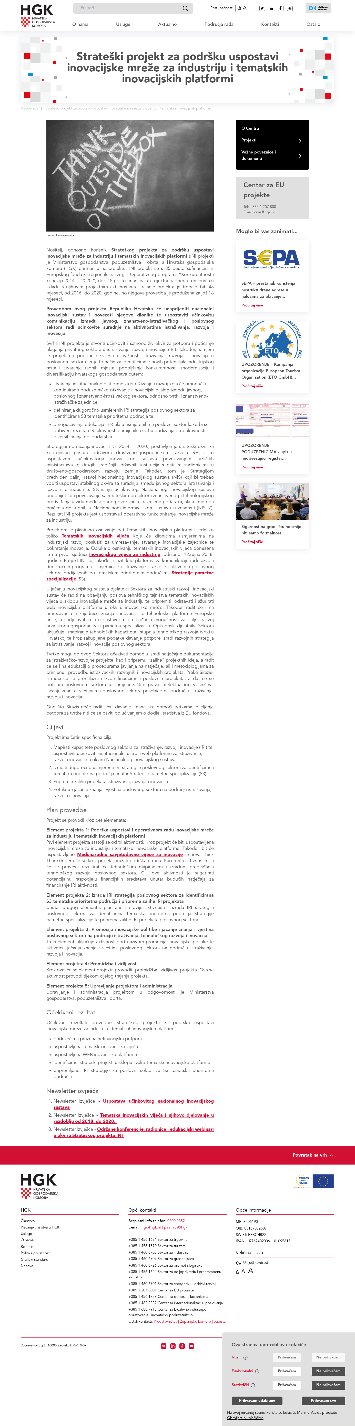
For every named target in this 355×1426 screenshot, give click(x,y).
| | (190, 1322)
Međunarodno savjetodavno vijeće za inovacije (130, 854)
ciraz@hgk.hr (264, 212)
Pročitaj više (252, 306)
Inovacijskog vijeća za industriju (124, 554)
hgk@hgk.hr (151, 1228)
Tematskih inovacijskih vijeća (95, 536)
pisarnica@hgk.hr (178, 1228)
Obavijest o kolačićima (245, 1418)
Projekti (248, 140)
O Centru (250, 129)
